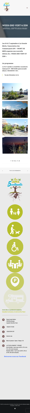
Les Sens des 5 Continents (22, 28)
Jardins (8, 28)
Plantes (12, 28)
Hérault (4, 28)
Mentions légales (26, 404)
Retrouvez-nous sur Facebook (15, 356)
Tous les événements (15, 170)
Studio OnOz (17, 405)
